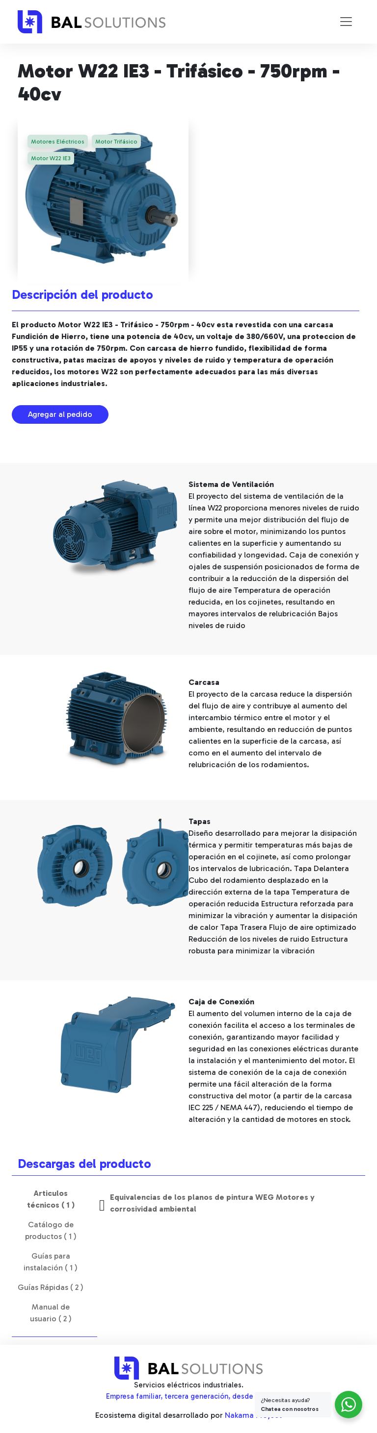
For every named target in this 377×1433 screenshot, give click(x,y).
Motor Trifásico (118, 142)
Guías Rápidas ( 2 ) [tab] (50, 1287)
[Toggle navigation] (346, 21)
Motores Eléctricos (58, 142)
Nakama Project (253, 1415)
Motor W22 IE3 (51, 159)
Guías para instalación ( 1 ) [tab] (51, 1261)
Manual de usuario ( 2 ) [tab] (51, 1312)
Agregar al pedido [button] (60, 414)
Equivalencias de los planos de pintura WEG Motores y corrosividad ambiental (212, 1203)
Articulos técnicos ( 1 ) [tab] (51, 1199)
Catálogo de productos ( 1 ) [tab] (51, 1230)
